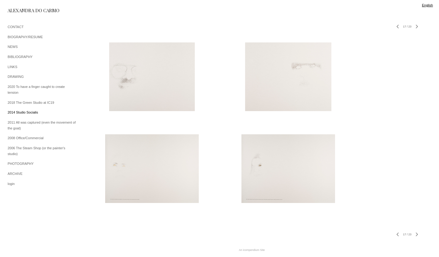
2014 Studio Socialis (23, 112)
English (427, 5)
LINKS (12, 67)
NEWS (13, 47)
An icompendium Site (252, 250)
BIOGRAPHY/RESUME (25, 37)
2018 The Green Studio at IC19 (31, 102)
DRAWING (16, 76)
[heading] (23, 10)
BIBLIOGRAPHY (20, 57)
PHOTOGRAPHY (21, 163)
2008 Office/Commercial (26, 138)
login (11, 184)
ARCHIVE (15, 174)
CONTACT (15, 27)
